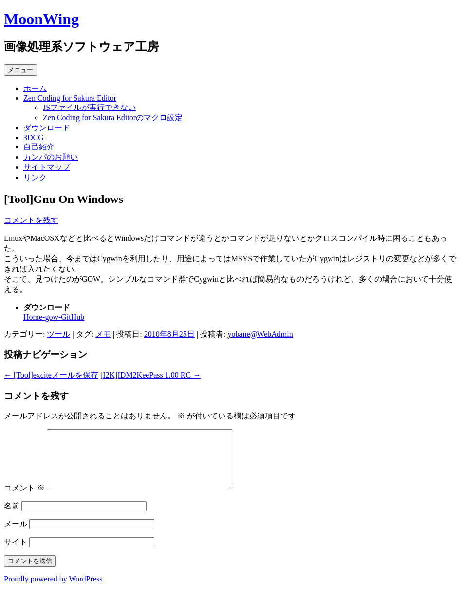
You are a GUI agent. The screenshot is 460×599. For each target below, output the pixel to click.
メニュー (20, 69)
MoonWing (41, 19)
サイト (15, 553)
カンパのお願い (50, 157)
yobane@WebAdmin (260, 334)
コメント (24, 499)
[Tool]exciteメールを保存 (51, 375)
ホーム (35, 88)
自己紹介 (39, 147)
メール (15, 535)
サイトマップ (46, 167)
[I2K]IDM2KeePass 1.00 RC (150, 375)
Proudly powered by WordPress (53, 590)
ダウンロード (46, 128)
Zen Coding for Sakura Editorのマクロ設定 (113, 117)
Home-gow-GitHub (53, 317)
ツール (58, 334)
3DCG (33, 137)
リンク (35, 177)
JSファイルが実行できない (89, 107)
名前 (11, 517)
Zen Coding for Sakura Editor (69, 98)
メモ (103, 334)
